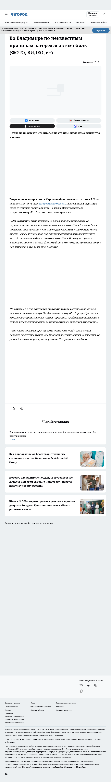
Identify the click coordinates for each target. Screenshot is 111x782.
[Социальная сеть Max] (78, 126)
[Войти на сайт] (104, 14)
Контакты (60, 706)
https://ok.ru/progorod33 (37, 752)
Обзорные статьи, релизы (40, 706)
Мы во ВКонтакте (63, 22)
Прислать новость (92, 14)
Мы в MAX (81, 22)
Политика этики (11, 706)
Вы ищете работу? (99, 22)
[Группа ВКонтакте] (32, 120)
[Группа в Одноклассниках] (88, 685)
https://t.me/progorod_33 (59, 752)
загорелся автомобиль (52, 203)
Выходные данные (12, 703)
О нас (32, 703)
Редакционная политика (66, 703)
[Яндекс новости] (78, 120)
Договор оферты (37, 710)
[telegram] (22, 408)
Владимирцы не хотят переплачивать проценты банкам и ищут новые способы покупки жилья (55, 436)
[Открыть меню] (6, 14)
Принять (100, 30)
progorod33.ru (90, 739)
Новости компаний (64, 710)
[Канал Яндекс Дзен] (32, 126)
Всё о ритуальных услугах (16, 22)
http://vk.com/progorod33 (15, 752)
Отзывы (8, 710)
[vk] (13, 408)
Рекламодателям (41, 22)
